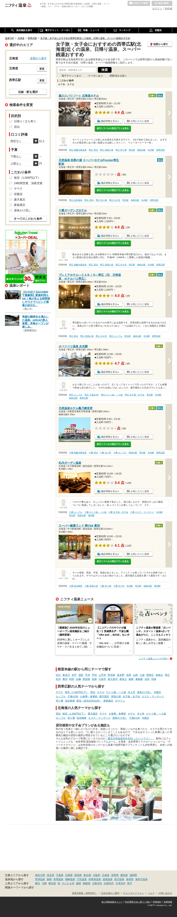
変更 (41, 68)
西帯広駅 (160, 150)
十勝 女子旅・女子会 (118, 512)
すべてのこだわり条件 (28, 218)
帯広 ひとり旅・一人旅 (112, 395)
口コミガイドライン (133, 893)
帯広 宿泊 (93, 150)
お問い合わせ (165, 893)
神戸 (129, 883)
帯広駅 (132, 150)
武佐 (147, 679)
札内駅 (151, 150)
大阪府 (96, 875)
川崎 (44, 883)
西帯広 (150, 675)
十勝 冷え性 (105, 452)
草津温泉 (40, 879)
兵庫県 (69, 875)
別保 (153, 679)
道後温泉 (108, 879)
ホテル (100, 692)
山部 (135, 675)
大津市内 (120, 883)
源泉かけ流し (144, 692)
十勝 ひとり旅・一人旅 (95, 512)
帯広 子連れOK (91, 395)
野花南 (111, 675)
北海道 (105, 875)
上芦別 (102, 675)
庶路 (94, 679)
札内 (58, 679)
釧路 (131, 679)
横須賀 (52, 883)
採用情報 (168, 902)
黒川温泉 (119, 879)
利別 (71, 679)
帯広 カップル (115, 336)
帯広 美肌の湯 (106, 150)
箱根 (49, 879)
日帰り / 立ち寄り (25, 121)
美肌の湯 (116, 696)
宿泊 (92, 692)
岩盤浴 (18, 194)
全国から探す (38, 58)
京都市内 (109, 883)
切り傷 (59, 700)
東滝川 (66, 675)
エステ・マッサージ (153, 696)
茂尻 (80, 675)
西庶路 (86, 679)
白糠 (78, 679)
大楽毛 (102, 679)
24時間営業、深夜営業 (28, 183)
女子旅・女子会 (131, 696)
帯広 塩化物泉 (75, 200)
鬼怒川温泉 (141, 879)
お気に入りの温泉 (139, 3)
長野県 (115, 875)
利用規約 (157, 902)
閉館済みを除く (118, 75)
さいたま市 (68, 883)
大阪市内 (97, 883)
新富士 (123, 679)
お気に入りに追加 (140, 121)
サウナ (59, 692)
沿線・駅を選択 (28, 91)
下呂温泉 (82, 879)
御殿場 (86, 883)
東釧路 (139, 679)
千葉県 (59, 875)
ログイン (157, 8)
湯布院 (129, 879)
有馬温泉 (58, 879)
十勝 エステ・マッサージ (142, 512)
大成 (142, 675)
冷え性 (131, 692)
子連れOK (72, 696)
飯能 (78, 883)
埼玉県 (50, 875)
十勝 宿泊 (93, 452)
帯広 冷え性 (114, 200)
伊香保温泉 (94, 879)
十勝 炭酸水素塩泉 (78, 452)
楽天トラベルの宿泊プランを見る (113, 128)
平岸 (87, 675)
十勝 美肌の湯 (91, 586)
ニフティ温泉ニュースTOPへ (154, 658)
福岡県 (133, 875)
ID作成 (168, 8)
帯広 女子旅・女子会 (134, 395)
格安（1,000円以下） (76, 692)
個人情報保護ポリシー (112, 902)
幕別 (64, 679)
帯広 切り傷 (121, 150)
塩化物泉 (70, 700)
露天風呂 (104, 696)
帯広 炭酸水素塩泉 (78, 150)
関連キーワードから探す (19, 887)
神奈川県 (40, 875)
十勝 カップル (120, 452)
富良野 (120, 675)
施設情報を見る (109, 121)
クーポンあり (95, 75)
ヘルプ (151, 893)
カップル (61, 696)
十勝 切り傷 (105, 586)
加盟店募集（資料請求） (84, 893)
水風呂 (157, 692)
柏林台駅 (141, 150)
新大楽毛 (113, 679)
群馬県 (78, 875)
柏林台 (159, 675)
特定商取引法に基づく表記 (137, 902)
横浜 (37, 883)
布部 (128, 675)
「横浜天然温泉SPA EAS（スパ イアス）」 (129, 738)
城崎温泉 (70, 879)
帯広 (167, 675)
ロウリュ (120, 700)
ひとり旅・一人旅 (116, 692)
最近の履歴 (162, 3)
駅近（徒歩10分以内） (89, 700)
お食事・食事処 (89, 696)
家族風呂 (108, 700)
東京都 (87, 875)
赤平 (74, 675)
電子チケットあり (71, 75)
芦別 (94, 675)
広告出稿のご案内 (110, 893)
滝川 (58, 675)
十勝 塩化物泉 (75, 586)
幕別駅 (91, 515)
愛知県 (124, 875)
